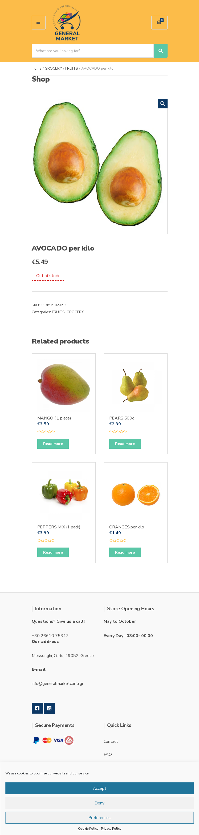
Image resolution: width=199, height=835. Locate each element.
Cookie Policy (88, 828)
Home (37, 68)
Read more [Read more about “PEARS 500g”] (125, 443)
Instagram (49, 708)
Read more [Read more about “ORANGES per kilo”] (125, 552)
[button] (163, 103)
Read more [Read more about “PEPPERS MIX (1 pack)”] (53, 552)
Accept (99, 788)
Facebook (37, 708)
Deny (99, 803)
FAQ (108, 754)
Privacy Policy (111, 828)
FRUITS (71, 68)
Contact (111, 741)
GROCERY (53, 68)
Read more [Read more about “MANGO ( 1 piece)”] (53, 443)
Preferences (99, 817)
